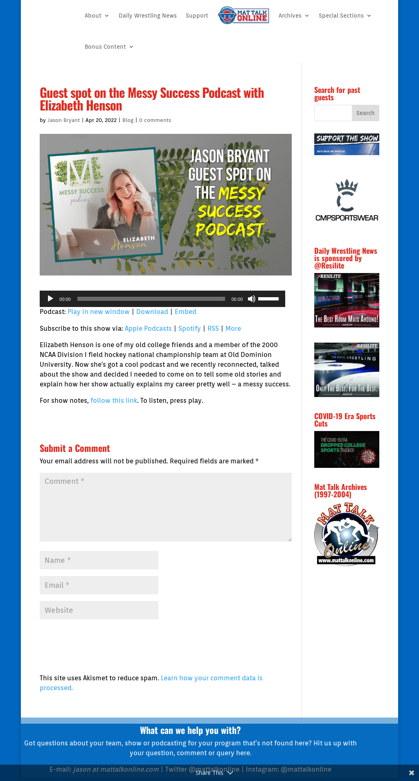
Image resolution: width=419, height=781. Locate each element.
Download (152, 312)
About (93, 15)
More (233, 328)
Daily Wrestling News (148, 15)
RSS (213, 328)
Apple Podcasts (148, 328)
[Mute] (252, 299)
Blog (127, 120)
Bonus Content (105, 46)
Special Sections (341, 15)
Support (197, 15)
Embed (185, 312)
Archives (290, 15)
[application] (162, 299)
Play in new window (99, 312)
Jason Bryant (63, 120)
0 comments (155, 120)
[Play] (50, 299)
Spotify (189, 328)
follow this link (113, 400)
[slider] (151, 299)
